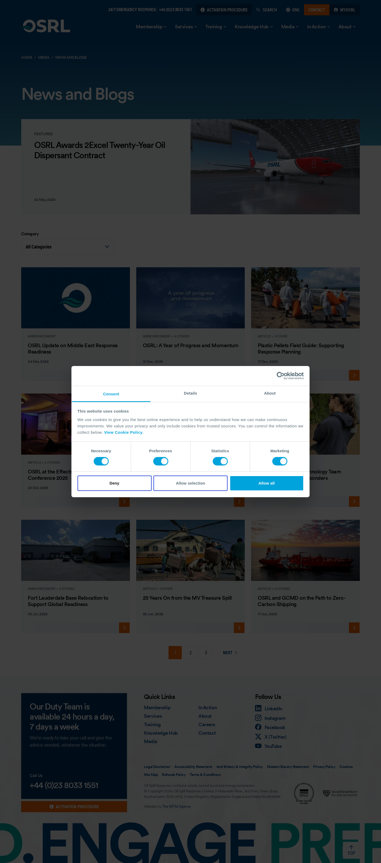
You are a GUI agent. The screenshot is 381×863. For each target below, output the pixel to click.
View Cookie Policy (123, 432)
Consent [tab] (111, 393)
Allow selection (190, 483)
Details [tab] (190, 393)
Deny (114, 483)
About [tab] (270, 393)
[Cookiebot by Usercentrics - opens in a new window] (280, 376)
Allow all (266, 483)
